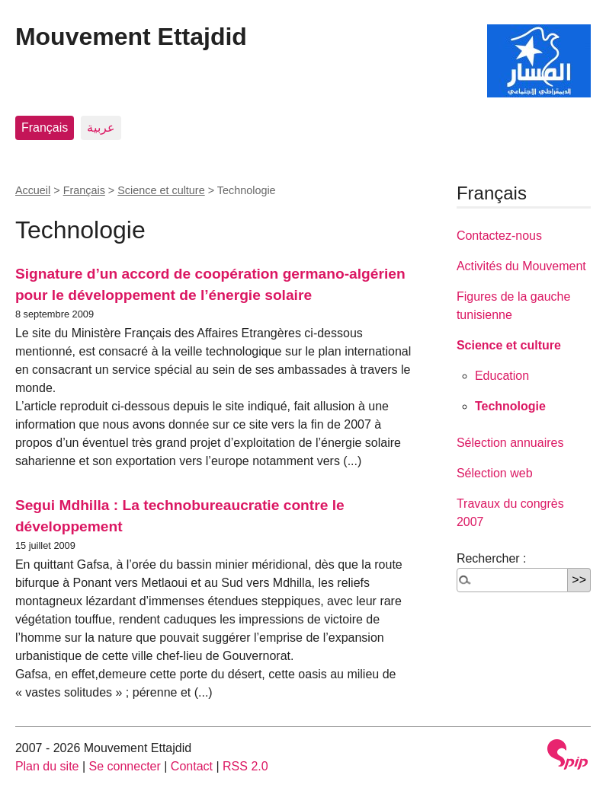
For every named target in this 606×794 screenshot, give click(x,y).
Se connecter (125, 766)
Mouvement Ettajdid (131, 36)
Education (502, 375)
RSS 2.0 (245, 766)
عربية (101, 127)
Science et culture (160, 190)
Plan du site (47, 766)
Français (44, 127)
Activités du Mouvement (521, 266)
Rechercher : (492, 558)
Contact (192, 766)
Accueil (32, 190)
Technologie (510, 406)
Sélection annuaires (510, 442)
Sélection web (495, 473)
